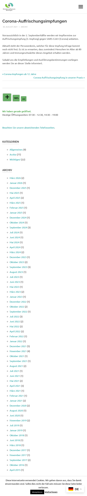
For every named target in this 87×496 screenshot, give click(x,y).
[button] (37, 492)
